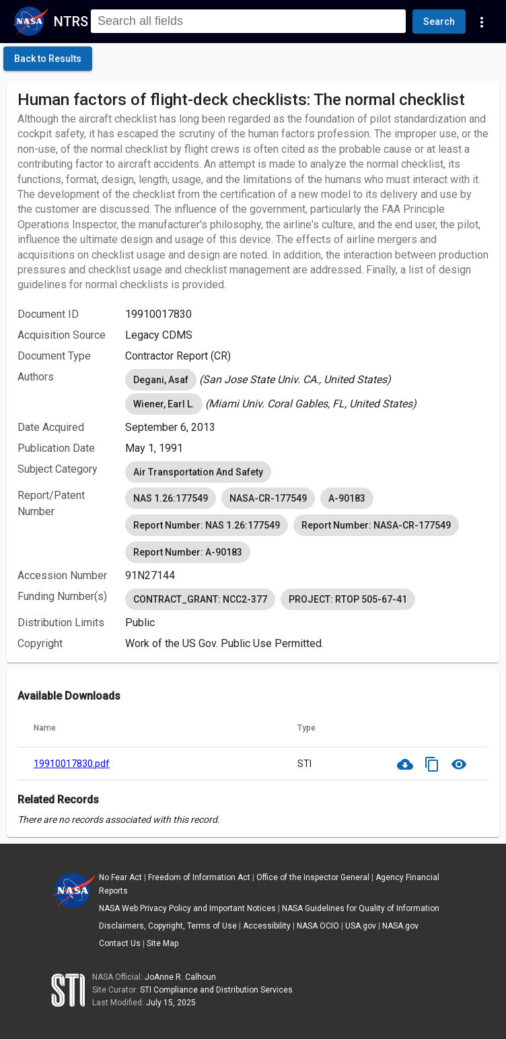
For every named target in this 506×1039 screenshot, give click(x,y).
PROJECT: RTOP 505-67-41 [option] (348, 599)
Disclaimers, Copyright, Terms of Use (168, 926)
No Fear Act (120, 877)
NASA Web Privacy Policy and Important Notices (187, 908)
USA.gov (360, 926)
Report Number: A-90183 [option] (187, 552)
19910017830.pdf (72, 763)
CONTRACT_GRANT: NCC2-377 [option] (200, 599)
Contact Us (120, 943)
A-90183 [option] (346, 498)
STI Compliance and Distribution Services (216, 990)
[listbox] (307, 379)
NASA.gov (400, 926)
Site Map (162, 943)
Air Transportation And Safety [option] (198, 472)
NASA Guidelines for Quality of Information (360, 908)
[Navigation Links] (481, 21)
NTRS (71, 21)
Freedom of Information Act (199, 877)
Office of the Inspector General (312, 877)
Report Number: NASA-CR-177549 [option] (376, 525)
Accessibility (267, 926)
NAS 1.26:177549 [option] (170, 498)
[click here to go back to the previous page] (47, 58)
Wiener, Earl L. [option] (164, 404)
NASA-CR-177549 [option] (268, 498)
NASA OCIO (318, 926)
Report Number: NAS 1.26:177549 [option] (206, 525)
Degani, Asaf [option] (160, 380)
